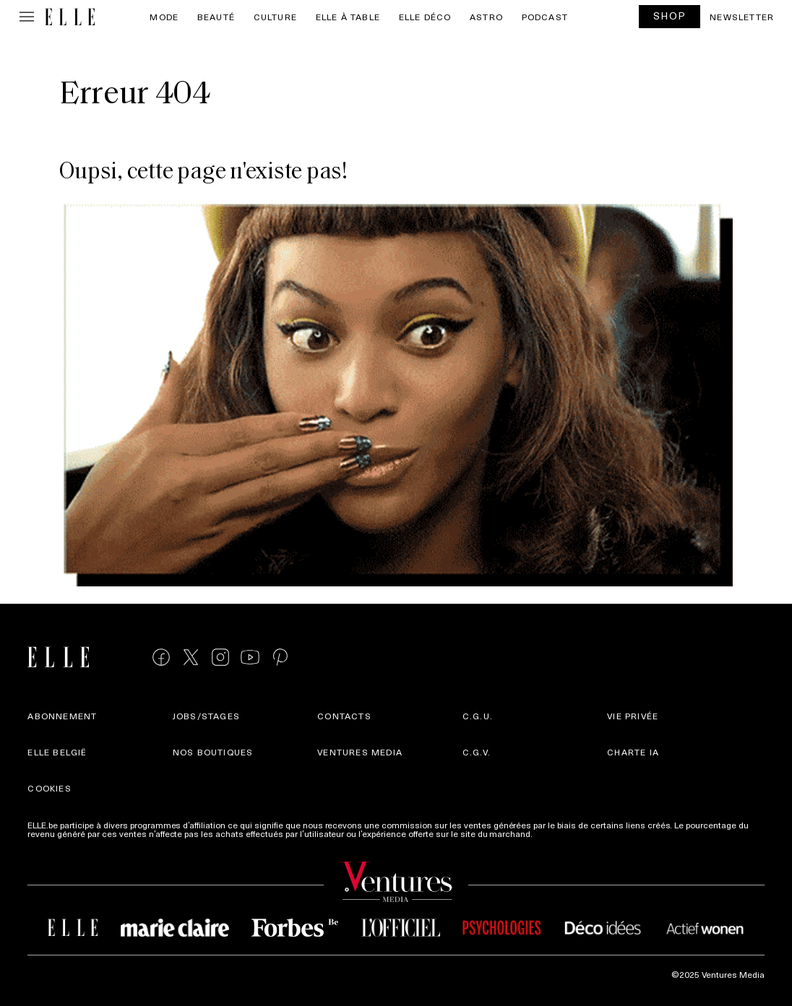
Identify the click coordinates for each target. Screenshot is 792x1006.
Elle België (57, 751)
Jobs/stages (206, 715)
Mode (164, 16)
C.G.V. (476, 751)
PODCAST (545, 16)
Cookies (49, 787)
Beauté (216, 16)
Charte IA (633, 751)
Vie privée (632, 715)
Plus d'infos (558, 833)
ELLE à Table (348, 16)
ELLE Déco (425, 16)
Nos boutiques (213, 751)
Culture (275, 16)
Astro (486, 16)
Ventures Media (360, 751)
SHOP (669, 15)
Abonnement (62, 715)
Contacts (344, 715)
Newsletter (742, 16)
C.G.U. (477, 715)
